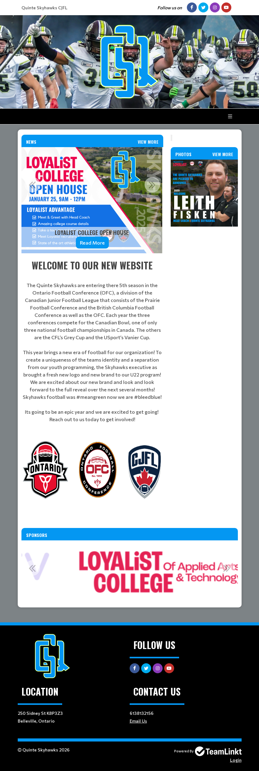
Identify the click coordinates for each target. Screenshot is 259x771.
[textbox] (92, 340)
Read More (92, 243)
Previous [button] (32, 184)
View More (148, 141)
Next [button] (152, 184)
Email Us (138, 721)
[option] (92, 200)
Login (236, 760)
